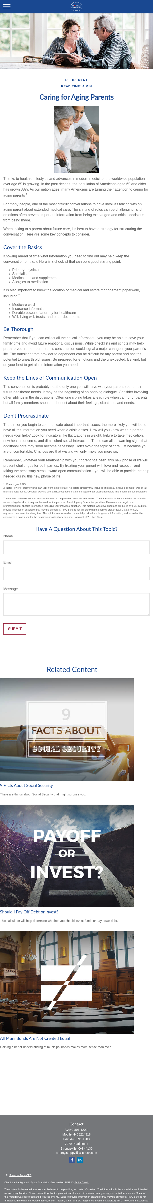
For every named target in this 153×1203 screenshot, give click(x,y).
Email (7, 562)
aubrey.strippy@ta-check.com (76, 1153)
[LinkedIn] (80, 1160)
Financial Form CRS (20, 1175)
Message (10, 589)
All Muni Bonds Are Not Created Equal (35, 1038)
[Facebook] (72, 1160)
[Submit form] (14, 629)
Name (8, 536)
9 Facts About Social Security (26, 785)
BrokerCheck (82, 1182)
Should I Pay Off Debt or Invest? (29, 911)
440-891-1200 (77, 1129)
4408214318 (82, 1134)
